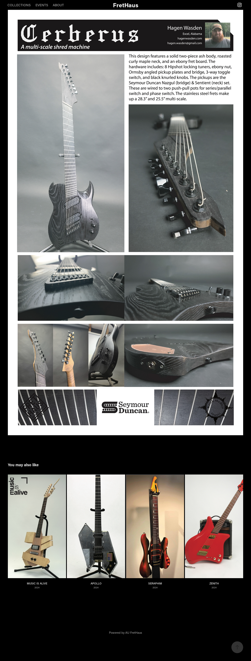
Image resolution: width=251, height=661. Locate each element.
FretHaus (125, 5)
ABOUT (58, 5)
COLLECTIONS (19, 5)
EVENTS (41, 5)
